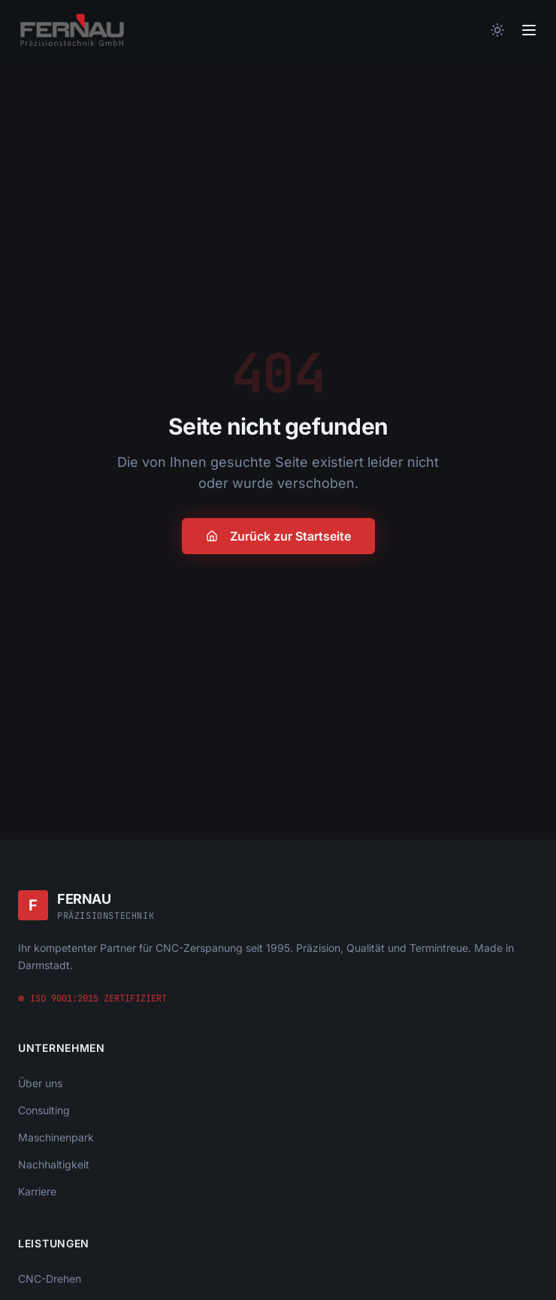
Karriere (37, 1191)
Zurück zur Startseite (278, 536)
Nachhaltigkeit (53, 1164)
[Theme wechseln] (497, 30)
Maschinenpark (56, 1137)
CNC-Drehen (49, 1278)
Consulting (44, 1110)
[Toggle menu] (529, 30)
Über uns (40, 1083)
